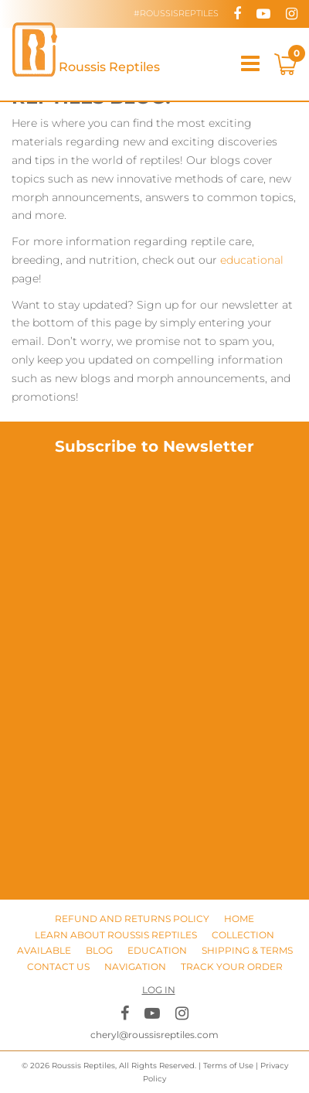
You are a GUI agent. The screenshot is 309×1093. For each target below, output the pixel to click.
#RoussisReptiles (176, 13)
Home (239, 918)
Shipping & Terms (247, 950)
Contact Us (58, 966)
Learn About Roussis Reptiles (116, 935)
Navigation (135, 966)
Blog (99, 950)
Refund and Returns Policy (132, 918)
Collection (243, 935)
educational (252, 260)
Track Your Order (232, 966)
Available (44, 950)
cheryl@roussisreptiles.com (154, 1034)
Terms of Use (228, 1066)
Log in (158, 990)
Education (157, 950)
